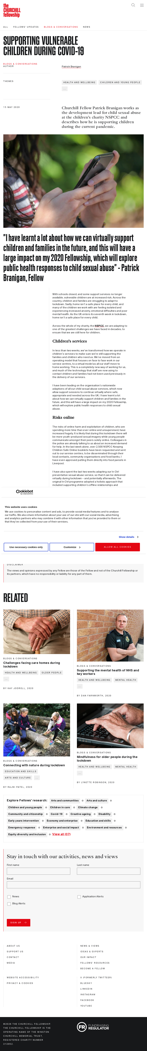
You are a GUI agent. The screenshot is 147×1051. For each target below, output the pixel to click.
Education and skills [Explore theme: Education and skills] (98, 821)
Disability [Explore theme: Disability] (105, 814)
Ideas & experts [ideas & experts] (92, 952)
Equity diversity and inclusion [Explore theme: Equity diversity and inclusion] (27, 834)
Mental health (125, 680)
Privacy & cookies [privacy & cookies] (20, 983)
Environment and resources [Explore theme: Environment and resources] (104, 827)
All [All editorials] (5, 27)
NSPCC (99, 326)
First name (13, 865)
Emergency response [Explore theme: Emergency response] (21, 827)
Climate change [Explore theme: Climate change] (88, 807)
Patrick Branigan (71, 66)
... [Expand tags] (64, 89)
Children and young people (120, 82)
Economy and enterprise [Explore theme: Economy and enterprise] (62, 821)
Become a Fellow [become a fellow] (92, 969)
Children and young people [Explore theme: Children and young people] (25, 807)
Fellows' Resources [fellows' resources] (95, 963)
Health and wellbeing (79, 82)
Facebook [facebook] (87, 1000)
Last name (83, 865)
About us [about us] (13, 946)
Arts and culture (18, 778)
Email (10, 878)
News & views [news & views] (90, 946)
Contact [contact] (13, 957)
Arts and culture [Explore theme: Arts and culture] (97, 800)
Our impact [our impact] (88, 957)
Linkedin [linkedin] (86, 989)
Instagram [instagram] (88, 995)
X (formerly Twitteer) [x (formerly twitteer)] (96, 978)
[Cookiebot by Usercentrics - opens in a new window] (18, 492)
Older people (52, 673)
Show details (126, 536)
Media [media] (11, 963)
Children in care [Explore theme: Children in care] (60, 807)
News (86, 27)
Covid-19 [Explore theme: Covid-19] (57, 814)
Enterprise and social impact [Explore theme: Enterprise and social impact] (61, 827)
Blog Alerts (18, 903)
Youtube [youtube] (86, 1006)
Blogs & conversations (61, 27)
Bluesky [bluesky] (86, 983)
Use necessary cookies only (26, 547)
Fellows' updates (26, 27)
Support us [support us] (15, 952)
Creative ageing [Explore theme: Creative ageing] (81, 814)
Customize (72, 547)
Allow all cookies (117, 547)
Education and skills (20, 771)
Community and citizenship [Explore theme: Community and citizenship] (25, 814)
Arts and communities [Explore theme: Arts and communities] (65, 800)
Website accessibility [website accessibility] (23, 978)
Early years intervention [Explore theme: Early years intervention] (23, 821)
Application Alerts (93, 896)
